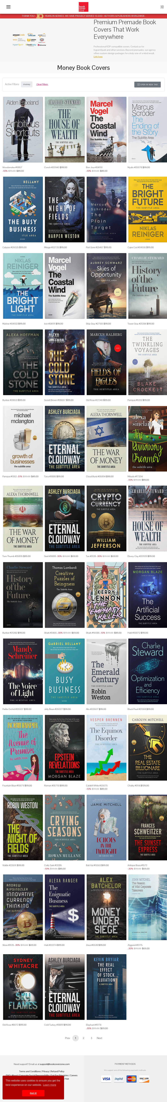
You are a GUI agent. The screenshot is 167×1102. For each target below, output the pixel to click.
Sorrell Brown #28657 (55, 400)
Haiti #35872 (134, 632)
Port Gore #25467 (95, 247)
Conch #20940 (51, 167)
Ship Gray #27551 (94, 323)
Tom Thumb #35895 (12, 556)
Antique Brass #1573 (137, 865)
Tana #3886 (50, 476)
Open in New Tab (148, 84)
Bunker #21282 (9, 632)
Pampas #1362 (9, 476)
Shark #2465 (50, 632)
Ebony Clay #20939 (137, 556)
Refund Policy (57, 1071)
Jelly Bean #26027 (53, 709)
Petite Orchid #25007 (13, 709)
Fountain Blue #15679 (13, 785)
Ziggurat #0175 (135, 945)
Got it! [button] (33, 1093)
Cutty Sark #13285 (53, 865)
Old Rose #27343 (94, 400)
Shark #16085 (93, 632)
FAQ (8, 1075)
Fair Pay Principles (60, 1075)
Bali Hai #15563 (93, 865)
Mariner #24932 (10, 323)
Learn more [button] (49, 1085)
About (15, 1075)
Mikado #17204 (135, 476)
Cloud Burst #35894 (96, 476)
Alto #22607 (92, 709)
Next (99, 1038)
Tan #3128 (91, 556)
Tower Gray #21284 (137, 323)
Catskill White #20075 (97, 785)
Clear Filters (42, 84)
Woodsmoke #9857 (12, 167)
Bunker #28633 (10, 400)
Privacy (45, 1071)
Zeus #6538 (92, 945)
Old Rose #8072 (10, 1024)
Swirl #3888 (50, 556)
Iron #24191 (49, 323)
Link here (98, 56)
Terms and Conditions (30, 1071)
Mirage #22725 (51, 247)
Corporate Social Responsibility (34, 1075)
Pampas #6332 (135, 400)
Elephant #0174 (93, 1024)
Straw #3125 (8, 945)
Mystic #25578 (135, 167)
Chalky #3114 (134, 785)
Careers (73, 1075)
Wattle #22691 (9, 865)
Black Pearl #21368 (137, 709)
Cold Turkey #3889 (53, 1024)
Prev (67, 1038)
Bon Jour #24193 (94, 167)
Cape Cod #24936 (137, 247)
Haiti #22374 (50, 945)
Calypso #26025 (10, 247)
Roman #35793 (52, 785)
